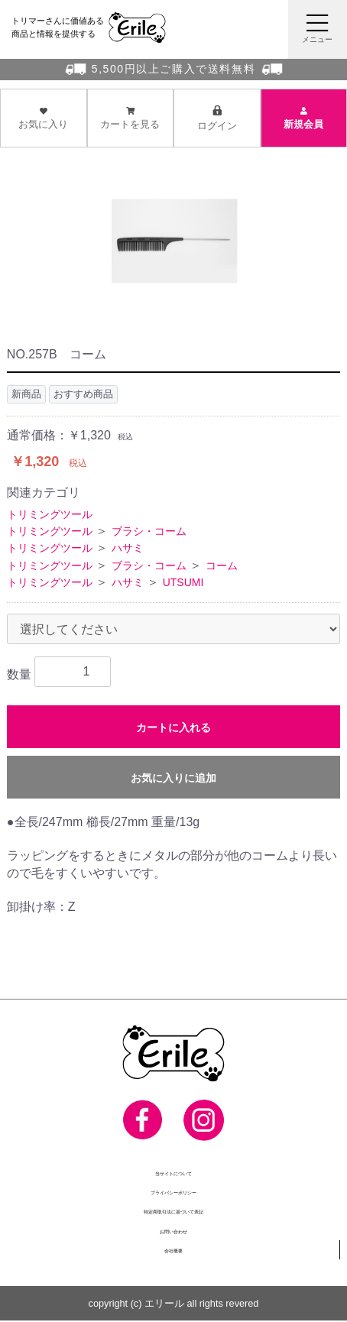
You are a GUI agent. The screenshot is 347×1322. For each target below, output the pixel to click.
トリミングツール (49, 514)
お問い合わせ (173, 1231)
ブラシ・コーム (149, 531)
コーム (222, 565)
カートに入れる (173, 727)
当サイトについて (173, 1172)
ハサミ (128, 549)
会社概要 (173, 1250)
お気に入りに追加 (173, 778)
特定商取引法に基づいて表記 (173, 1211)
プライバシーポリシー (173, 1192)
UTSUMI (183, 583)
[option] (174, 249)
